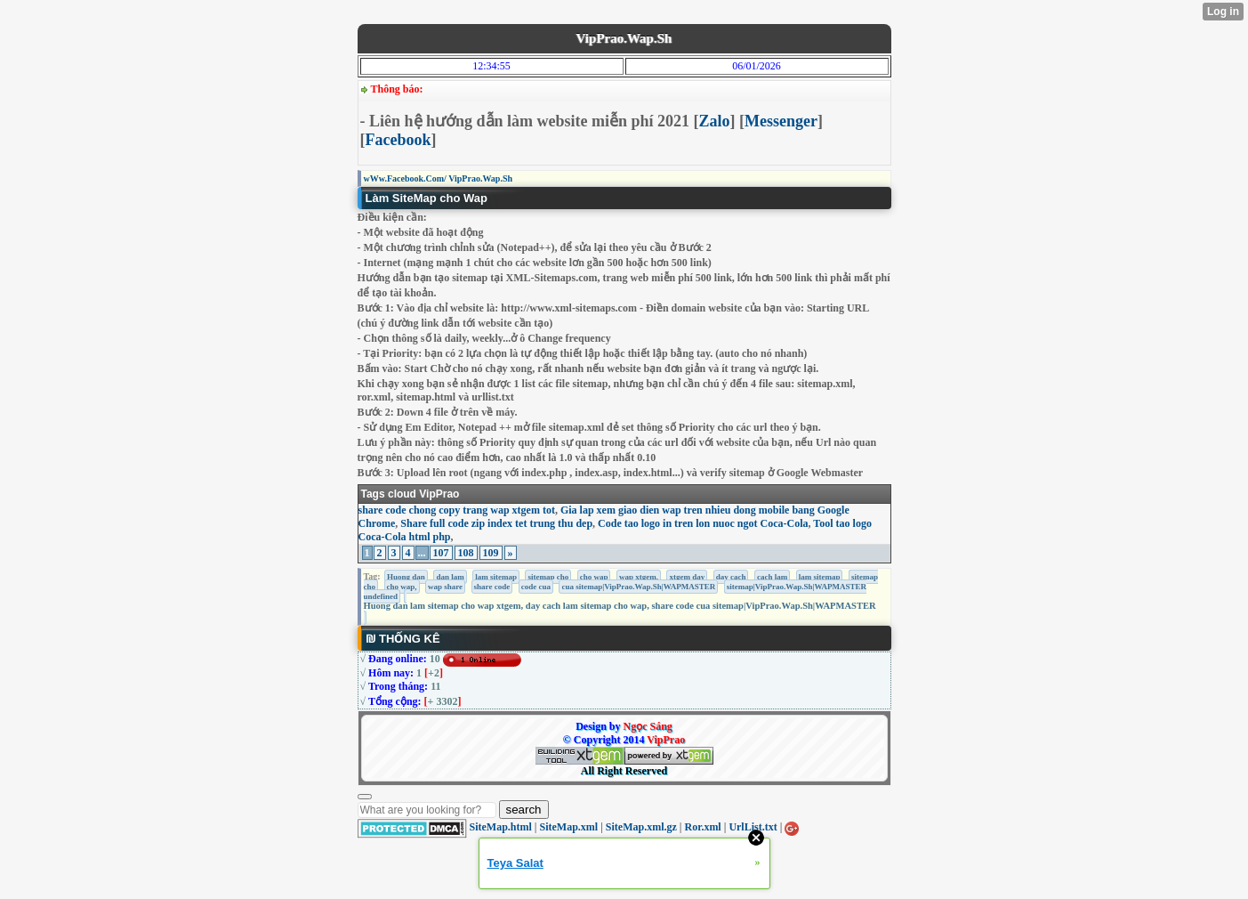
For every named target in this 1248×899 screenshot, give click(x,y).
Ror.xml (702, 827)
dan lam (449, 576)
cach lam (772, 576)
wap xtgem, (638, 576)
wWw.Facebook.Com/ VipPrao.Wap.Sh (438, 178)
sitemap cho (547, 576)
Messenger (781, 121)
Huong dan (406, 576)
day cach (731, 576)
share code (492, 586)
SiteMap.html (501, 827)
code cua (536, 586)
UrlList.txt (753, 827)
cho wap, (402, 586)
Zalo (714, 121)
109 (491, 553)
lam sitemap (496, 576)
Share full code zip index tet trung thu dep (496, 523)
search (524, 809)
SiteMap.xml (569, 827)
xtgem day (687, 576)
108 (466, 553)
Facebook (398, 140)
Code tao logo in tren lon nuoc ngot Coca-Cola (703, 523)
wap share (445, 586)
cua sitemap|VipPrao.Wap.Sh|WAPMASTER (638, 586)
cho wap (594, 576)
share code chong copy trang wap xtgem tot (456, 510)
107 (441, 553)
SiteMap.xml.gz (641, 827)
